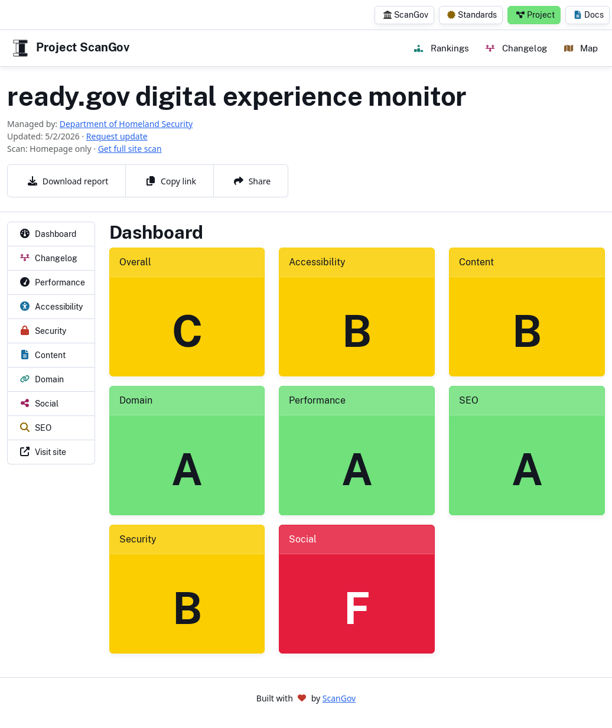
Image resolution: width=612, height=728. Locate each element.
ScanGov (405, 15)
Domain (135, 400)
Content (476, 262)
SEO (468, 400)
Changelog (516, 48)
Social (303, 539)
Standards (472, 15)
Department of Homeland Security (126, 123)
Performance (317, 400)
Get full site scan (130, 148)
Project (535, 15)
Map (581, 48)
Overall (135, 262)
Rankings (441, 48)
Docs (589, 15)
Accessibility (317, 262)
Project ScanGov (69, 48)
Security (138, 539)
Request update (117, 136)
